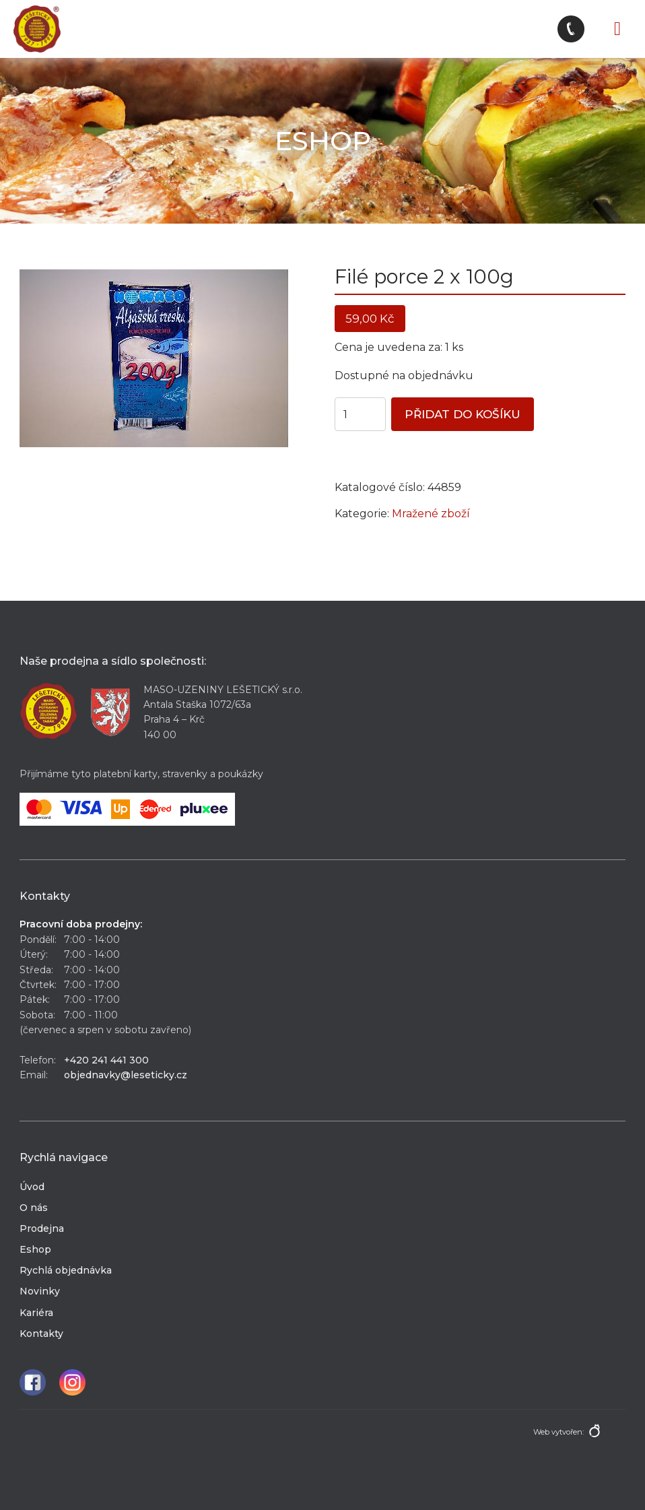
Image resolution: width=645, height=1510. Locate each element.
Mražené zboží (431, 513)
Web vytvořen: (558, 1432)
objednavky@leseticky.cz (125, 1075)
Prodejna (42, 1228)
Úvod (32, 1187)
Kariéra (36, 1313)
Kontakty (41, 1333)
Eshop (35, 1249)
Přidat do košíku (462, 414)
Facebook (33, 1382)
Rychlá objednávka (66, 1270)
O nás (34, 1208)
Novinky (40, 1291)
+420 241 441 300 (106, 1060)
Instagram (72, 1382)
